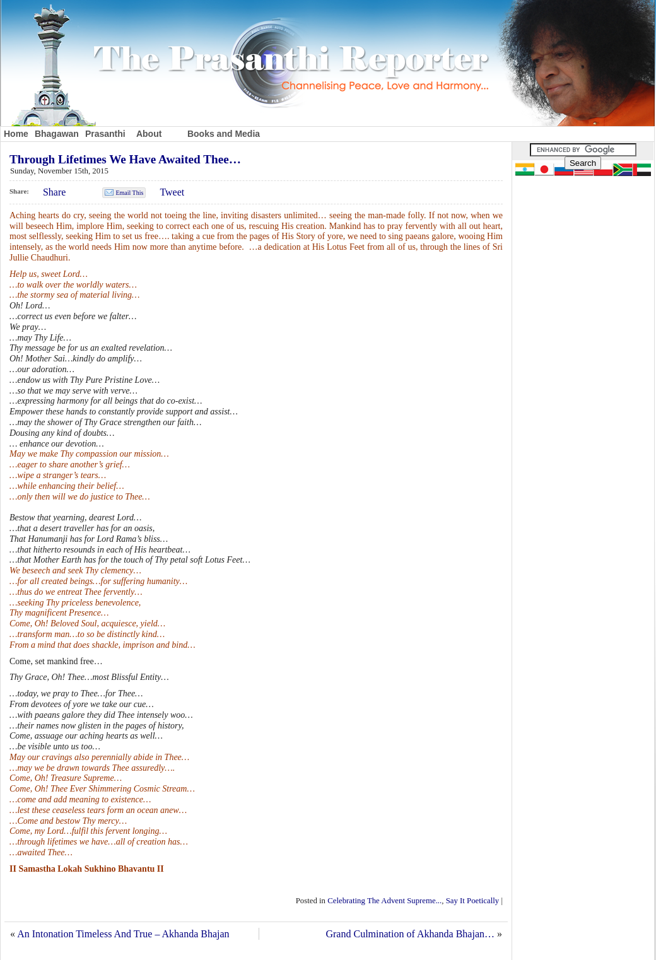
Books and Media (223, 134)
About (148, 134)
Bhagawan (57, 134)
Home (16, 134)
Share (54, 192)
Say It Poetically (473, 900)
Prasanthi (105, 134)
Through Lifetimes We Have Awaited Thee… (125, 159)
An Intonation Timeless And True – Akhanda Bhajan (123, 933)
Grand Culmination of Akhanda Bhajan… (410, 933)
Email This (129, 192)
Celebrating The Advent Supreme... (384, 900)
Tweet (172, 192)
